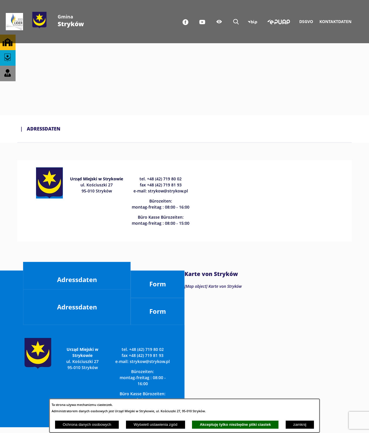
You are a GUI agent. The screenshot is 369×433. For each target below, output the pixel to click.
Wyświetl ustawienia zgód (155, 424)
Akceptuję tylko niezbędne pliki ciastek (235, 424)
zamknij (299, 424)
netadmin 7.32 (337, 416)
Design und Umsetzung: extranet (45, 416)
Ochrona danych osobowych (87, 424)
